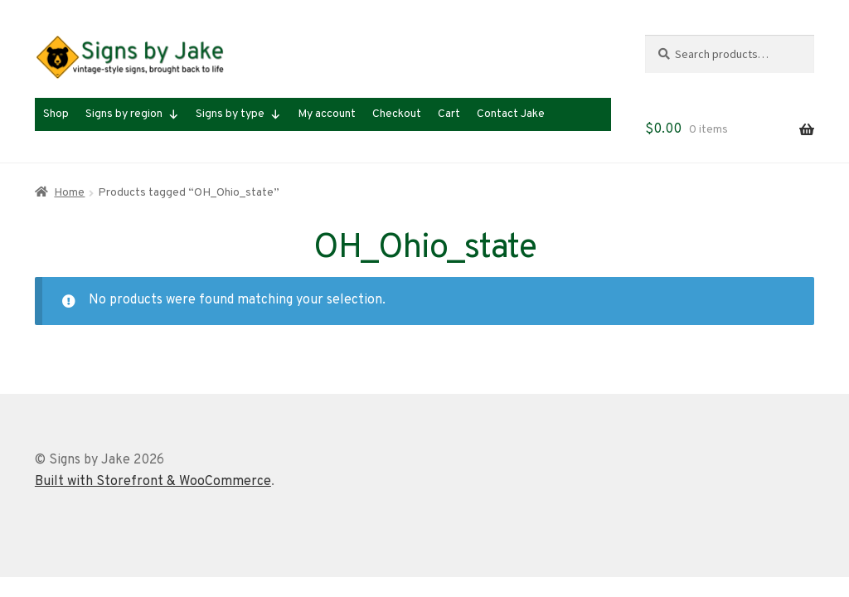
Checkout (396, 114)
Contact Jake (511, 114)
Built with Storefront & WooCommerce (153, 481)
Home (69, 193)
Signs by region (132, 114)
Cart (449, 114)
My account (327, 114)
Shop (56, 114)
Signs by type (238, 114)
